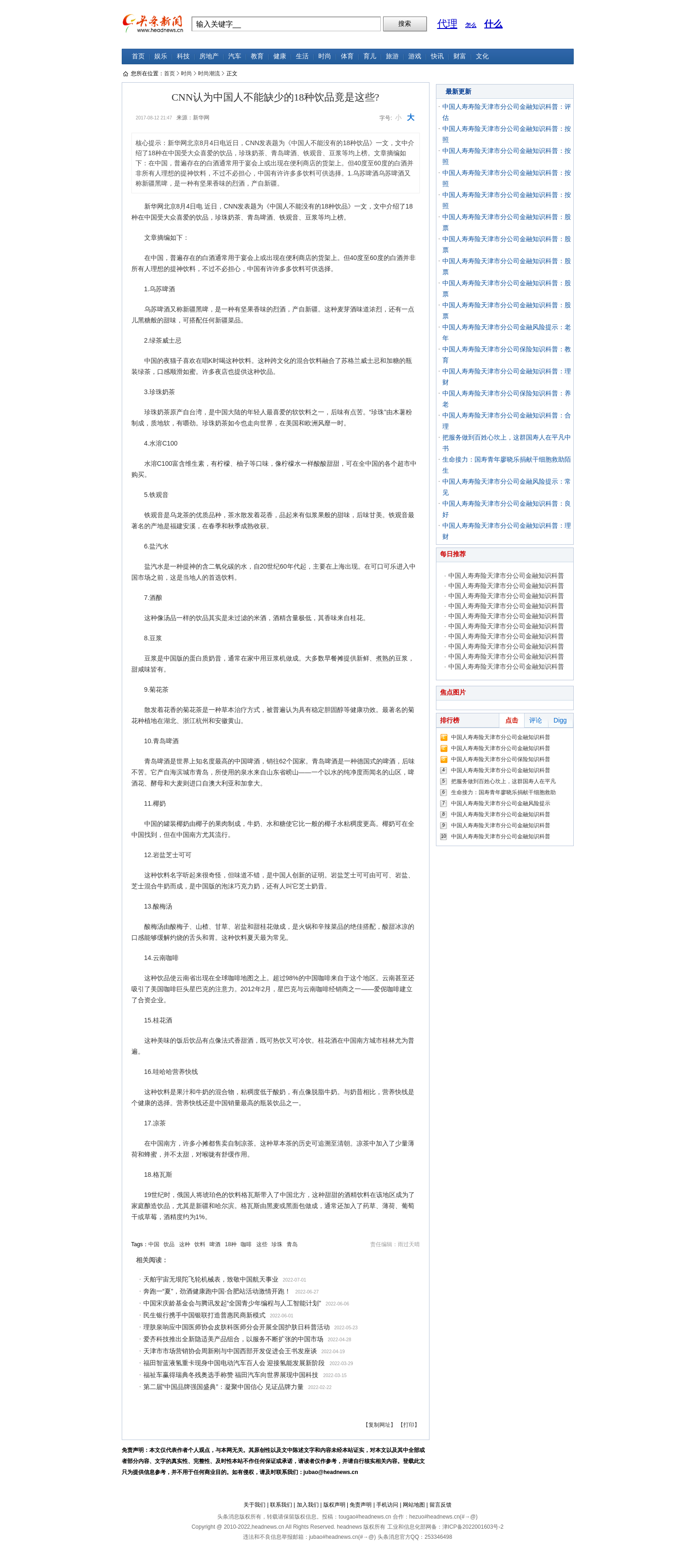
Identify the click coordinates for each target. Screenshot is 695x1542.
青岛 (292, 1244)
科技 (183, 56)
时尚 (324, 56)
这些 (261, 1244)
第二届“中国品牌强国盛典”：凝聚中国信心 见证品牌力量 (223, 1386)
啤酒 (214, 1244)
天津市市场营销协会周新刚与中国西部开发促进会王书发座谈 (230, 1351)
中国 (153, 1244)
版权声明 (334, 1505)
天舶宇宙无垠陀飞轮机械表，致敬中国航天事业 (210, 1279)
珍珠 (277, 1244)
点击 (511, 720)
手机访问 (387, 1505)
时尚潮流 (209, 73)
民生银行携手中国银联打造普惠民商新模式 (204, 1315)
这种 (184, 1244)
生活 (302, 56)
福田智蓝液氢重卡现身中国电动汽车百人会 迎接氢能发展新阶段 (234, 1363)
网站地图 (414, 1505)
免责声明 (361, 1505)
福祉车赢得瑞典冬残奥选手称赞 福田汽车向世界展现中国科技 (231, 1374)
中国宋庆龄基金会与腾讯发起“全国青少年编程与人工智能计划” (232, 1303)
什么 (493, 24)
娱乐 (160, 56)
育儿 (369, 56)
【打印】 (409, 1425)
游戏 (414, 56)
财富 (459, 56)
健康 (279, 56)
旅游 (392, 56)
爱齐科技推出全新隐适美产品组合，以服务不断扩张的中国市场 (233, 1339)
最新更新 (458, 91)
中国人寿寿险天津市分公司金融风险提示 (500, 803)
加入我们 (308, 1505)
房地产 (209, 56)
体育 (347, 56)
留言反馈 (440, 1505)
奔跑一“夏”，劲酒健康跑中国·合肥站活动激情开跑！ (217, 1291)
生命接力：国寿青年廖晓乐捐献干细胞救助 (503, 792)
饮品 (169, 1244)
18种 (231, 1244)
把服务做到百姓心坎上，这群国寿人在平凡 (503, 781)
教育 (257, 56)
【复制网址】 (379, 1425)
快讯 (437, 56)
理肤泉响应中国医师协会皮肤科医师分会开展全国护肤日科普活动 (236, 1327)
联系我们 (281, 1505)
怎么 (470, 25)
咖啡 (246, 1244)
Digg (560, 720)
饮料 (199, 1244)
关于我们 (254, 1505)
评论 (535, 720)
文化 (482, 56)
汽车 (234, 56)
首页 (138, 56)
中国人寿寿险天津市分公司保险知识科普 (500, 759)
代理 (447, 23)
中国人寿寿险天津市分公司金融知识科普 (506, 575)
